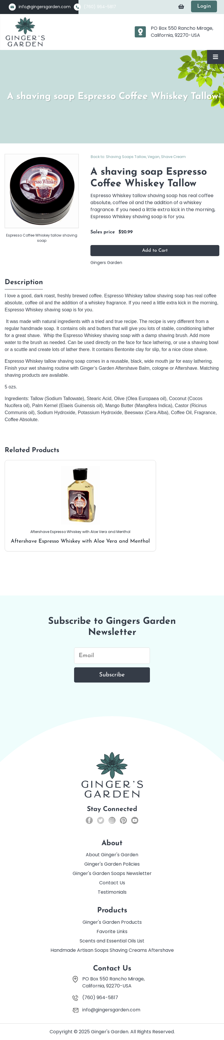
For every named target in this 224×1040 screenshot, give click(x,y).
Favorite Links (112, 931)
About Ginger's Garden (112, 854)
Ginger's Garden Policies (112, 864)
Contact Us (112, 882)
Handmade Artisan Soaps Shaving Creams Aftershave (112, 950)
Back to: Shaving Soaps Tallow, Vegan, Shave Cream (138, 156)
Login (204, 6)
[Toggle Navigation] (215, 57)
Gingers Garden (106, 262)
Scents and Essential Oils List (112, 940)
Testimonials (112, 892)
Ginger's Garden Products (112, 922)
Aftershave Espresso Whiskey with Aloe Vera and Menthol (80, 505)
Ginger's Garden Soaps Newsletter (112, 873)
